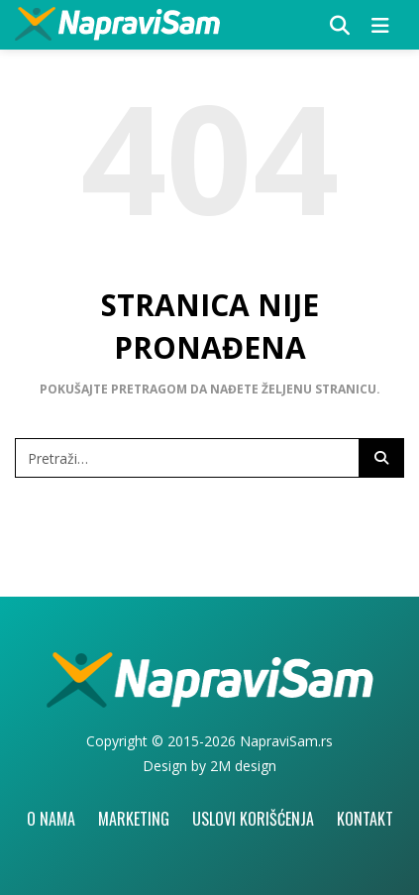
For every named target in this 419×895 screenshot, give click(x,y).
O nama (51, 819)
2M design (243, 765)
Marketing (133, 819)
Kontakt (365, 819)
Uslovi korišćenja (253, 819)
